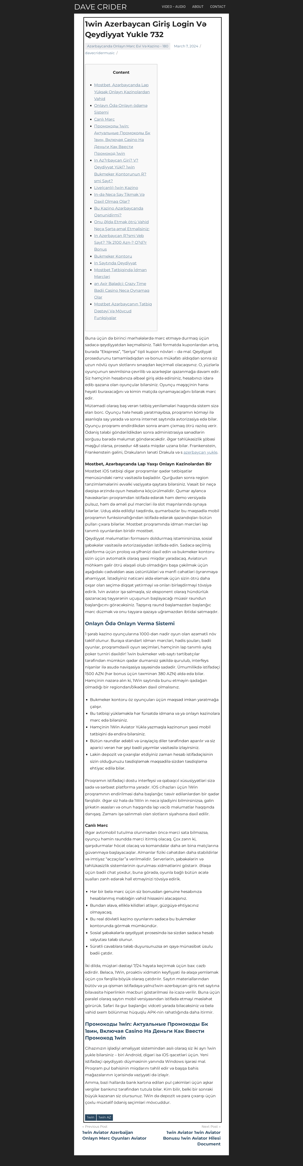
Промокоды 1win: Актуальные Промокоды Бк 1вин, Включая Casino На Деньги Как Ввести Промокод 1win (122, 140)
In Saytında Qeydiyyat (115, 263)
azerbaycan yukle (200, 452)
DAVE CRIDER (100, 6)
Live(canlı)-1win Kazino (116, 187)
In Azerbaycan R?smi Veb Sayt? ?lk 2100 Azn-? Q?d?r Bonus (120, 242)
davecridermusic (100, 53)
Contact (218, 6)
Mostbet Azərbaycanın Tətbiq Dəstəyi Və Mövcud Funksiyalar (123, 311)
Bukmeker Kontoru (113, 256)
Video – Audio (174, 6)
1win (90, 1117)
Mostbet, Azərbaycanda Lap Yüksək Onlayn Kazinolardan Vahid (122, 92)
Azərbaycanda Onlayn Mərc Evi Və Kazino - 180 (127, 46)
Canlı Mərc (104, 119)
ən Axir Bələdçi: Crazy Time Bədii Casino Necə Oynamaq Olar (121, 290)
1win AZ (105, 1117)
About (198, 6)
